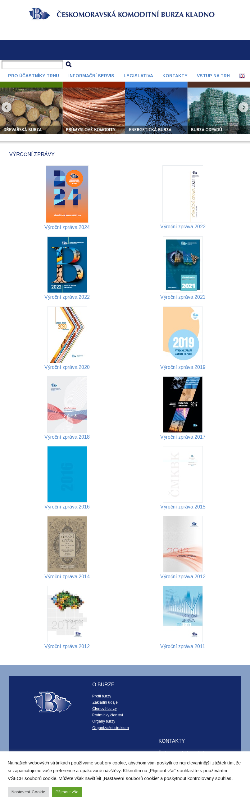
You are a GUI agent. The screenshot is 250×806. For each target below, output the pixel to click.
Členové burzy (104, 708)
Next (243, 107)
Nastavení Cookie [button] (28, 792)
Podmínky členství (107, 715)
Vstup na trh (213, 75)
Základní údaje (105, 702)
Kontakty (175, 75)
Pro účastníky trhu (33, 75)
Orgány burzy (103, 721)
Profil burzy (101, 696)
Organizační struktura (110, 728)
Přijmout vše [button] (67, 792)
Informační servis (91, 75)
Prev (6, 107)
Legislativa (138, 75)
